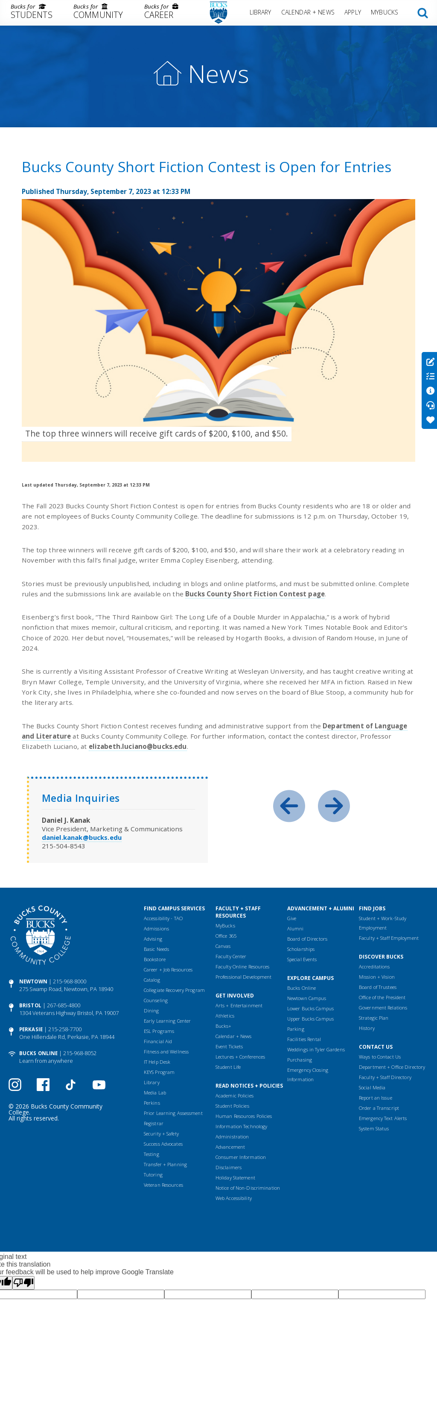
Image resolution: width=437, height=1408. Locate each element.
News (218, 73)
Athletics (225, 1015)
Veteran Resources (163, 1185)
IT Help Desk (157, 1062)
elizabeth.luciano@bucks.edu (138, 746)
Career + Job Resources (168, 969)
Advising (153, 939)
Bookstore (155, 959)
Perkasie (31, 1029)
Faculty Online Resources (243, 966)
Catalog (152, 980)
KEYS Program (159, 1072)
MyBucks (384, 12)
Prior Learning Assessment (173, 1113)
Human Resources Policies (244, 1116)
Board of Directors (307, 939)
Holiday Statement (235, 1177)
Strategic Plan (374, 1018)
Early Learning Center (167, 1021)
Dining (151, 1010)
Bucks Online (38, 1053)
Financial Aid (158, 1041)
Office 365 (226, 936)
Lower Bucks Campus (310, 1008)
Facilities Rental (304, 1039)
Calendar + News (308, 12)
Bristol (30, 1005)
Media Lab (155, 1092)
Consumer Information (241, 1157)
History (367, 1028)
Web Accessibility (234, 1198)
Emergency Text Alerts (383, 1118)
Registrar (153, 1123)
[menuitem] (31, 13)
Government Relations (383, 1007)
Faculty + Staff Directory (385, 1077)
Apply (352, 12)
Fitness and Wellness (166, 1051)
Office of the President (382, 997)
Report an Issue (375, 1097)
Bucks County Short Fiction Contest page (255, 594)
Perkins (152, 1103)
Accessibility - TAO (163, 918)
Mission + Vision (377, 977)
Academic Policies (234, 1095)
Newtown (33, 981)
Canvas (223, 946)
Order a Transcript (379, 1108)
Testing (151, 1154)
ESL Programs (159, 1031)
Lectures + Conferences (240, 1056)
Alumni (295, 928)
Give (291, 918)
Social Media (372, 1087)
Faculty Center (231, 956)
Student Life (228, 1067)
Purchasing (299, 1059)
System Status (374, 1128)
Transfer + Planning (165, 1164)
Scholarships (301, 949)
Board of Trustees (377, 987)
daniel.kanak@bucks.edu (82, 837)
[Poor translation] (23, 1283)
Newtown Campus (306, 998)
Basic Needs (156, 949)
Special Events (302, 959)
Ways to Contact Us (380, 1056)
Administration (232, 1136)
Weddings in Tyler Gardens (316, 1049)
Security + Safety (161, 1133)
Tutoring (153, 1174)
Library (260, 12)
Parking (295, 1029)
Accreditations (374, 966)
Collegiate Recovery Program (174, 990)
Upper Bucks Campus (310, 1018)
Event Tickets (229, 1046)
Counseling (156, 1000)
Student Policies (232, 1106)
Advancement (230, 1147)
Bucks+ (224, 1026)
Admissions (156, 928)
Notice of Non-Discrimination (248, 1188)
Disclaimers (229, 1167)
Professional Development (244, 977)
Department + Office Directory (392, 1067)
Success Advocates (163, 1144)
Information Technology (241, 1126)
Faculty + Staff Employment (389, 938)
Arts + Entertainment (239, 1005)
